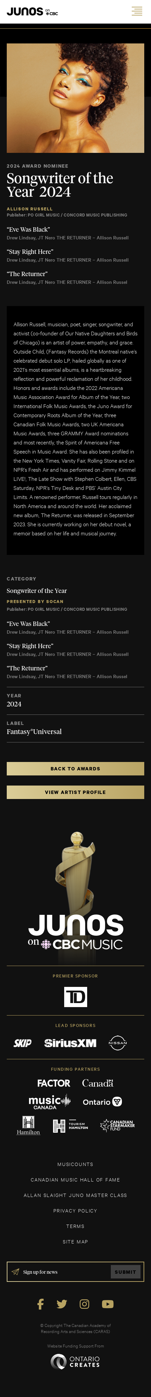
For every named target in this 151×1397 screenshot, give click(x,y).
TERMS (75, 1226)
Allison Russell (30, 209)
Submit (125, 1272)
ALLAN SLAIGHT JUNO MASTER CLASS (75, 1195)
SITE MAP (75, 1241)
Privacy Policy (75, 1210)
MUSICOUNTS (75, 1164)
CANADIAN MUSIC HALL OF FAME (75, 1179)
